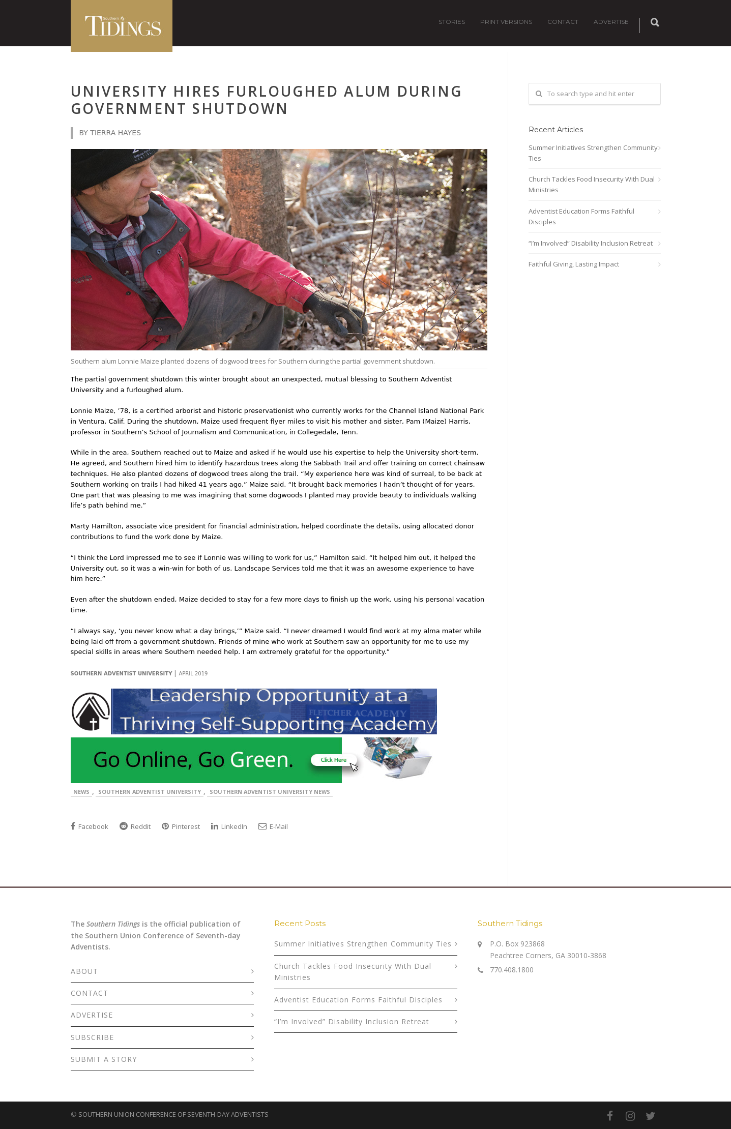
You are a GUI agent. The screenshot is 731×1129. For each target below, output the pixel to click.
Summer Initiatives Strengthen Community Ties (593, 153)
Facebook (89, 826)
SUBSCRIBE (92, 1037)
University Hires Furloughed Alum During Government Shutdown (266, 99)
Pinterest (181, 826)
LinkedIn (229, 826)
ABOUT (84, 971)
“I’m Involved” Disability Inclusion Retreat (591, 243)
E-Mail (273, 826)
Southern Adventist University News (270, 791)
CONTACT (562, 21)
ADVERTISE (611, 21)
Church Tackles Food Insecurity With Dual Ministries (592, 184)
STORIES (451, 21)
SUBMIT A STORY (104, 1059)
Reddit (135, 826)
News (81, 791)
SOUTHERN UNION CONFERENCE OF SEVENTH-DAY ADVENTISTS (173, 1114)
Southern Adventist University (149, 791)
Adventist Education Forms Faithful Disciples (581, 216)
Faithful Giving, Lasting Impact (574, 264)
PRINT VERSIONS (506, 21)
